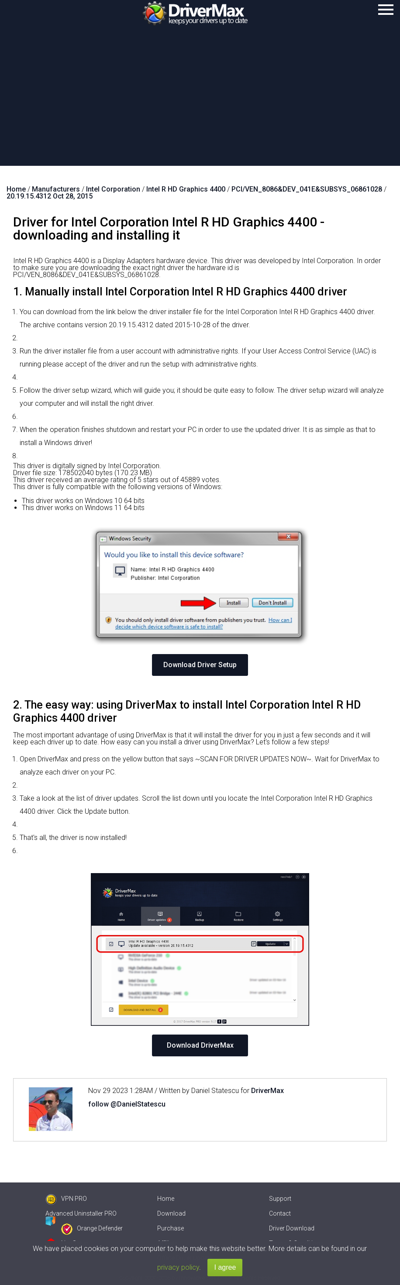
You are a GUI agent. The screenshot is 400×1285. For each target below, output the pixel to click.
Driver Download (291, 1228)
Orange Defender (92, 1228)
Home (165, 1199)
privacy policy (178, 1267)
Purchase (170, 1228)
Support (280, 1199)
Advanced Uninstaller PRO (81, 1213)
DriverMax (267, 1090)
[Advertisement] (200, 100)
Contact (280, 1213)
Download (171, 1213)
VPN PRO (66, 1199)
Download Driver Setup (200, 665)
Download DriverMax (200, 1045)
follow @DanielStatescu (127, 1104)
